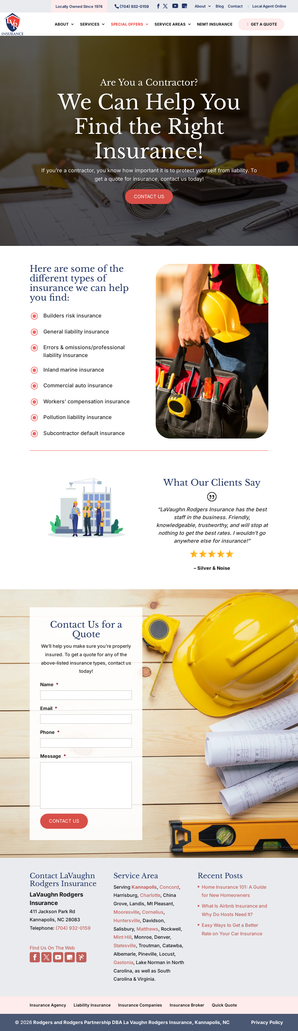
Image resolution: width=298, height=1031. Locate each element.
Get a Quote (261, 24)
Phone (50, 732)
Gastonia (123, 962)
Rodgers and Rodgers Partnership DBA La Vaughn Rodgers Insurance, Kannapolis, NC (131, 1022)
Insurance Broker (187, 1004)
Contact (235, 6)
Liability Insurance (92, 1004)
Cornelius (153, 912)
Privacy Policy (267, 1022)
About (200, 6)
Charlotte (150, 895)
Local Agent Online (266, 6)
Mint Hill (122, 937)
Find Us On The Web (52, 948)
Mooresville (126, 912)
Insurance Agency (48, 1004)
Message (53, 756)
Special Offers (127, 24)
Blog (220, 6)
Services (90, 24)
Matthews (147, 929)
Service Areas (170, 24)
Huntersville (126, 920)
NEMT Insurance (215, 24)
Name (49, 684)
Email (48, 708)
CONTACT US (149, 197)
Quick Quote (224, 1004)
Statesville (124, 945)
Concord (169, 887)
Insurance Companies (140, 1004)
